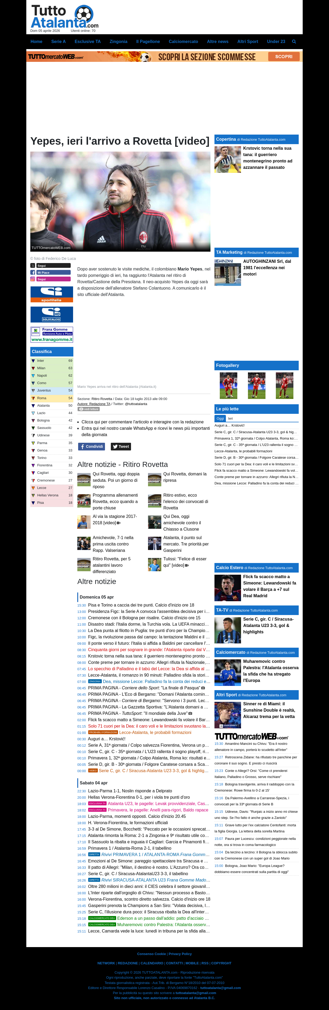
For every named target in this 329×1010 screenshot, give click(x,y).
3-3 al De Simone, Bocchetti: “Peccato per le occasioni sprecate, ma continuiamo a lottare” (173, 829)
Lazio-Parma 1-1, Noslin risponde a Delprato (130, 791)
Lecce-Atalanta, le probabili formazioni (140, 732)
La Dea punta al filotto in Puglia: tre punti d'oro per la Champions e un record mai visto (169, 630)
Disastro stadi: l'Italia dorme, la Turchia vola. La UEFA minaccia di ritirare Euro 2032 (167, 624)
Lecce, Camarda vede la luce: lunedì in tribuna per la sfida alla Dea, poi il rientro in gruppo (173, 931)
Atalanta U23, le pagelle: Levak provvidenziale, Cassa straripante (159, 803)
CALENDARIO (152, 963)
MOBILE (192, 963)
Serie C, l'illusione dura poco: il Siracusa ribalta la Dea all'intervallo (150, 912)
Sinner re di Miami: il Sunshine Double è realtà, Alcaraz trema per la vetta (269, 710)
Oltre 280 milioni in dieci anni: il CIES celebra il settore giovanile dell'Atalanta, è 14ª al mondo (175, 886)
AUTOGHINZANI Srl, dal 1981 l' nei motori (267, 267)
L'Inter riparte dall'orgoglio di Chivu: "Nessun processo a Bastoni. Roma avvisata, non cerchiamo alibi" (184, 893)
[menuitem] (294, 42)
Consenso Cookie (151, 954)
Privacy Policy (180, 954)
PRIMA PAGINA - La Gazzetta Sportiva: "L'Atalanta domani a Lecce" (152, 707)
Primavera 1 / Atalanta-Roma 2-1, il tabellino (129, 848)
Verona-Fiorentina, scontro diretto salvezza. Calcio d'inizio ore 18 (149, 899)
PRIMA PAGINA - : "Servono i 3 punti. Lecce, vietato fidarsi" (163, 700)
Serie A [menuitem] (58, 41)
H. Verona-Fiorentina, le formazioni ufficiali (128, 822)
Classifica (42, 351)
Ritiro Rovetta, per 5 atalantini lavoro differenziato (111, 565)
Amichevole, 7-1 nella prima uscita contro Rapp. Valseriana (113, 544)
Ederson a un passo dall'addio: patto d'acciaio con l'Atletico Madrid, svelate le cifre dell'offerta (190, 918)
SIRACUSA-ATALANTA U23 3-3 (153, 880)
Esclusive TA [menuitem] (88, 41)
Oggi (220, 418)
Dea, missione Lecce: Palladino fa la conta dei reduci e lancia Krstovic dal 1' (167, 681)
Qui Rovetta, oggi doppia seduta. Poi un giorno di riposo (116, 480)
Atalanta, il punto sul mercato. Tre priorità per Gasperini (186, 544)
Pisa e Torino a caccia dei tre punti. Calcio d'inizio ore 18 (141, 605)
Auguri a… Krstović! (106, 739)
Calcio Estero (229, 567)
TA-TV (222, 610)
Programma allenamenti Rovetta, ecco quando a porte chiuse (115, 501)
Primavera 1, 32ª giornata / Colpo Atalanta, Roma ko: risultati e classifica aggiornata (167, 758)
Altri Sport (226, 695)
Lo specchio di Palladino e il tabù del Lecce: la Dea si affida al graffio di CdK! (160, 669)
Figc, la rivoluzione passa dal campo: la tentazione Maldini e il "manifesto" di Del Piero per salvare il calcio (188, 637)
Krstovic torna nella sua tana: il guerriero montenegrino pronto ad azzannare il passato (169, 656)
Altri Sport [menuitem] (247, 41)
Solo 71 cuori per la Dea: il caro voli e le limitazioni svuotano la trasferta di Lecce (164, 726)
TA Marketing (229, 252)
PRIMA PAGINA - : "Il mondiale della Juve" (138, 713)
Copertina (226, 139)
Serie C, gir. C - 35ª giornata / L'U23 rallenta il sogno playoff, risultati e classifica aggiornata (174, 751)
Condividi (91, 446)
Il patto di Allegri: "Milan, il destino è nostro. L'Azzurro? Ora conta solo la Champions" (168, 867)
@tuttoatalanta (136, 404)
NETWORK (106, 963)
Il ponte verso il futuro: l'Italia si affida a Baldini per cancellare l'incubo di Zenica (162, 643)
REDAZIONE (128, 963)
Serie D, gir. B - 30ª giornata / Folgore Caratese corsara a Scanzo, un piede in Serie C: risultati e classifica (188, 764)
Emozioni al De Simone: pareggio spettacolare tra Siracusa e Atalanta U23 (158, 861)
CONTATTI (174, 963)
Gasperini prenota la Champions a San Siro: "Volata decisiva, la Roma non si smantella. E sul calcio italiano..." (192, 905)
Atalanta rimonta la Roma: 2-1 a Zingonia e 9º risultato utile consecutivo (155, 835)
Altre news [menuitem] (218, 41)
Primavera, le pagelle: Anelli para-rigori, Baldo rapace (148, 810)
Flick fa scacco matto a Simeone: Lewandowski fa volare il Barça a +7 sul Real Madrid (169, 719)
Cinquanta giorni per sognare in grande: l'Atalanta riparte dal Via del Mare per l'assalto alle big (176, 649)
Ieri (230, 418)
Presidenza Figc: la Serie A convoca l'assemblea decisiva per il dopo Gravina (160, 611)
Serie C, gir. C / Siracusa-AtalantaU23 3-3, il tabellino (138, 873)
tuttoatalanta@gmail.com (220, 988)
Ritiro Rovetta (101, 399)
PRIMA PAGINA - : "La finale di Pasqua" (144, 688)
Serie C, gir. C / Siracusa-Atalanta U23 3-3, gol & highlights (149, 770)
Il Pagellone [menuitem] (148, 41)
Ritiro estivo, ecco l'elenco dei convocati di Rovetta (185, 501)
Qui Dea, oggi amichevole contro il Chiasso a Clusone (182, 522)
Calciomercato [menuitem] (183, 41)
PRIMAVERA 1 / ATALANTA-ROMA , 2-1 (160, 854)
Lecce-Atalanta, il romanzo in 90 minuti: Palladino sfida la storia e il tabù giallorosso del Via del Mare (182, 675)
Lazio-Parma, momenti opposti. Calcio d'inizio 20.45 (137, 816)
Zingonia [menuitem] (119, 41)
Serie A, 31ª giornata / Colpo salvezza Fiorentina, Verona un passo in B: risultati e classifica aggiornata (184, 745)
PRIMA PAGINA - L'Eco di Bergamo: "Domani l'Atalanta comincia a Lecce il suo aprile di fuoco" (177, 694)
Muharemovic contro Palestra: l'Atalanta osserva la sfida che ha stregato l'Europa (179, 924)
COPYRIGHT (221, 963)
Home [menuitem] (36, 41)
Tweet (121, 446)
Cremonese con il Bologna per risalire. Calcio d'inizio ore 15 (144, 618)
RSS (204, 963)
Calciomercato (230, 652)
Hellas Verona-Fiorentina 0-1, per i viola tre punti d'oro (139, 797)
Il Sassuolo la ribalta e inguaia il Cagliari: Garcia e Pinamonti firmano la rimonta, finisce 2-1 (173, 842)
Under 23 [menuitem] (276, 41)
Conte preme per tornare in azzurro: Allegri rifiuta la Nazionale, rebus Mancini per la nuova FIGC (178, 662)
